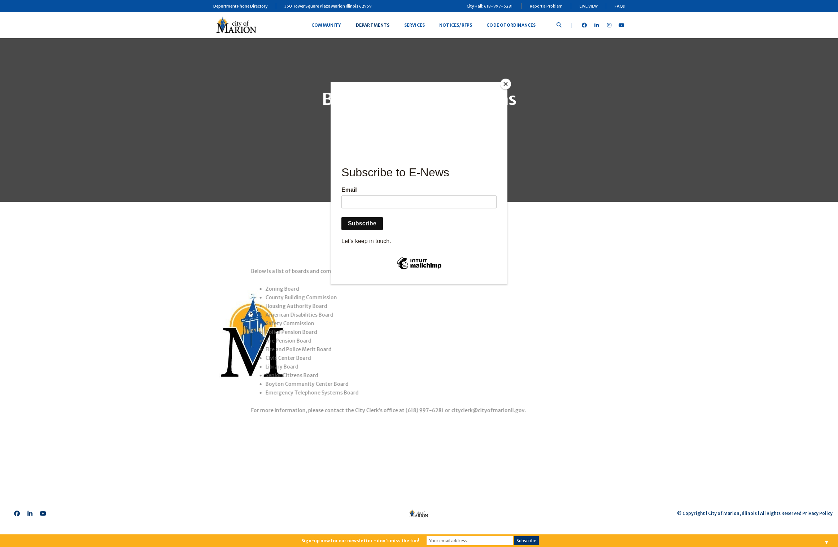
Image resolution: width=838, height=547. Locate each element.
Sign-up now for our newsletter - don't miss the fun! (360, 540)
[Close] (505, 84)
